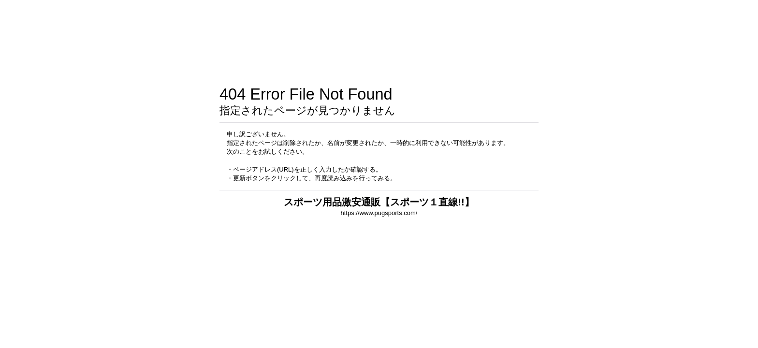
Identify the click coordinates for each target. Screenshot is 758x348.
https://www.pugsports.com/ (379, 213)
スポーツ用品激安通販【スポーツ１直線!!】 (379, 202)
